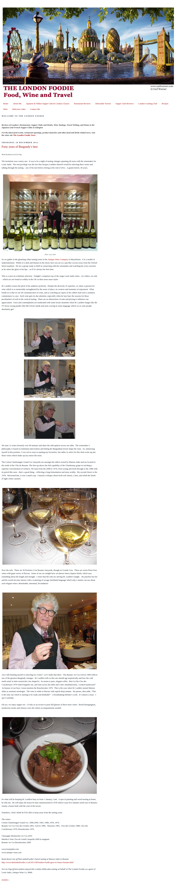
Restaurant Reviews (82, 103)
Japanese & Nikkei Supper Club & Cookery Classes (47, 103)
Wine (5, 109)
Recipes (165, 103)
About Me (17, 103)
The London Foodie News (24, 135)
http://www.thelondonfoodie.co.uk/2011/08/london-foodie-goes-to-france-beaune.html (37, 862)
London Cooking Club (147, 103)
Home (5, 103)
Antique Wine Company (58, 259)
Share (5, 880)
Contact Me (35, 109)
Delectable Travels (103, 103)
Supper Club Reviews (125, 103)
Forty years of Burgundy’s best (20, 146)
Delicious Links (19, 109)
